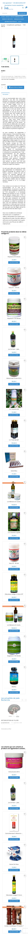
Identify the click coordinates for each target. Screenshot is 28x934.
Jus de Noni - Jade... (14, 349)
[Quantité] (3, 87)
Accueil (3, 16)
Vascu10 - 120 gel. (14, 287)
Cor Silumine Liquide (14, 532)
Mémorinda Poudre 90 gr (14, 378)
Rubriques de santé (19, 19)
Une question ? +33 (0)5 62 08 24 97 (14, 3)
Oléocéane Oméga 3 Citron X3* (14, 603)
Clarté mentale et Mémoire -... (14, 870)
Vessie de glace (14, 905)
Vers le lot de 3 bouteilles (8, 79)
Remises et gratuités (7, 19)
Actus (19, 21)
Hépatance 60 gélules (14, 257)
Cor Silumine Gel (14, 409)
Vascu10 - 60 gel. (14, 568)
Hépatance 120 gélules (14, 318)
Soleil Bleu (14, 471)
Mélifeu (14, 709)
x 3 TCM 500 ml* (14, 440)
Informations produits (11, 22)
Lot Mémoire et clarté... (14, 501)
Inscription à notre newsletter (14, 5)
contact (8, 16)
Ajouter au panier (16, 87)
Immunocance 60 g (14, 799)
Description (5, 94)
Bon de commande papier (17, 16)
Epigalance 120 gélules (14, 674)
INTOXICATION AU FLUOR (9, 743)
